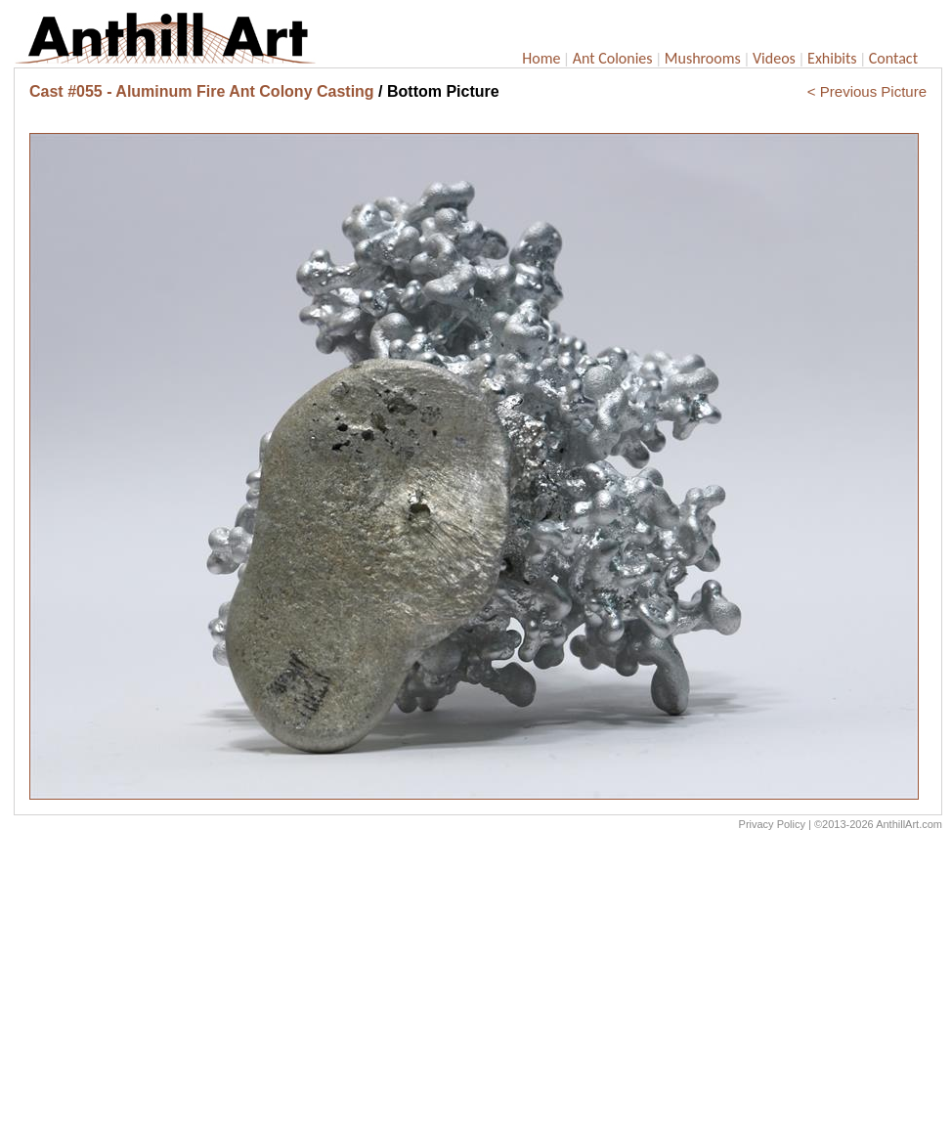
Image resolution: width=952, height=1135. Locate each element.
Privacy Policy (772, 824)
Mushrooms (703, 58)
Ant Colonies (613, 58)
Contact (893, 58)
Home (541, 58)
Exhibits (832, 58)
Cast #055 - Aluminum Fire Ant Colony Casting (201, 91)
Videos (774, 58)
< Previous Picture (867, 91)
